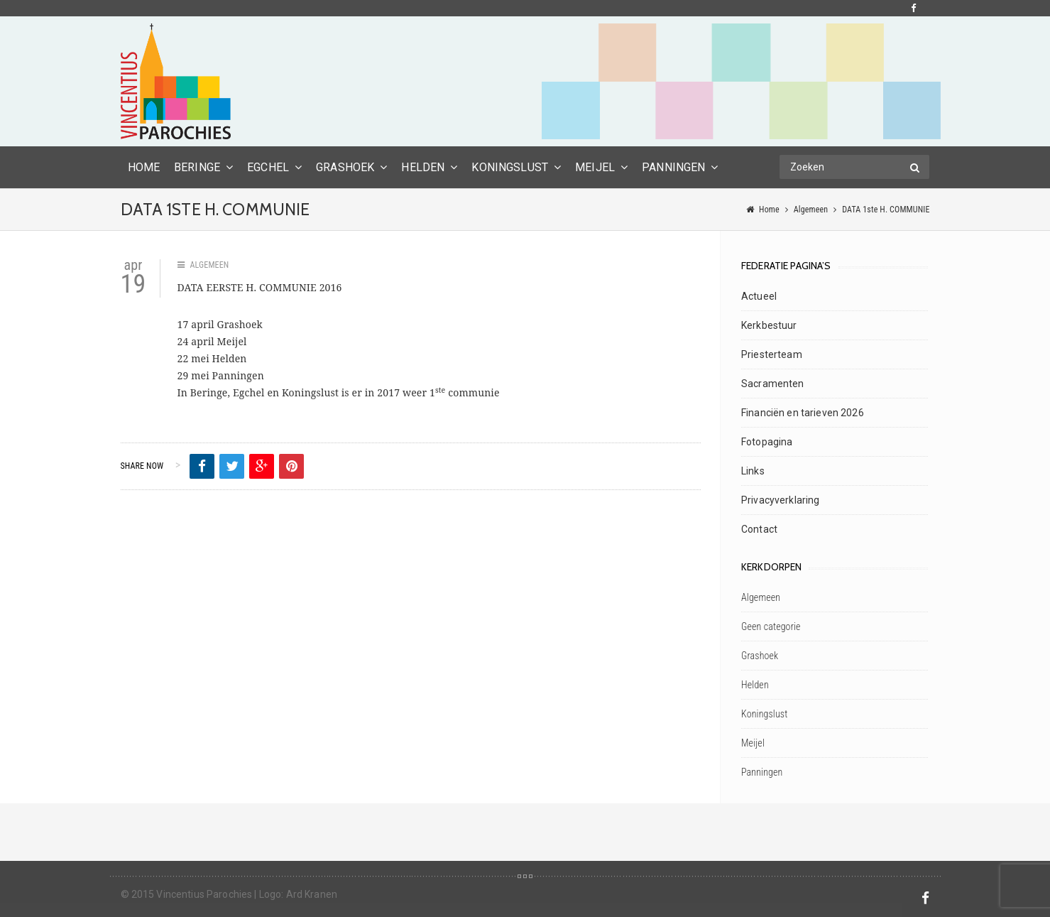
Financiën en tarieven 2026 (802, 412)
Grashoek (345, 167)
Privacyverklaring (780, 500)
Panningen (673, 167)
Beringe (197, 167)
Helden (422, 167)
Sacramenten (772, 383)
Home (769, 210)
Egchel (268, 167)
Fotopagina (766, 441)
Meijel (595, 167)
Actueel (759, 296)
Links (753, 471)
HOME (144, 167)
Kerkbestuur (769, 325)
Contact (759, 529)
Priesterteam (771, 354)
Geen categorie (771, 626)
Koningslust (509, 167)
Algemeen (811, 210)
